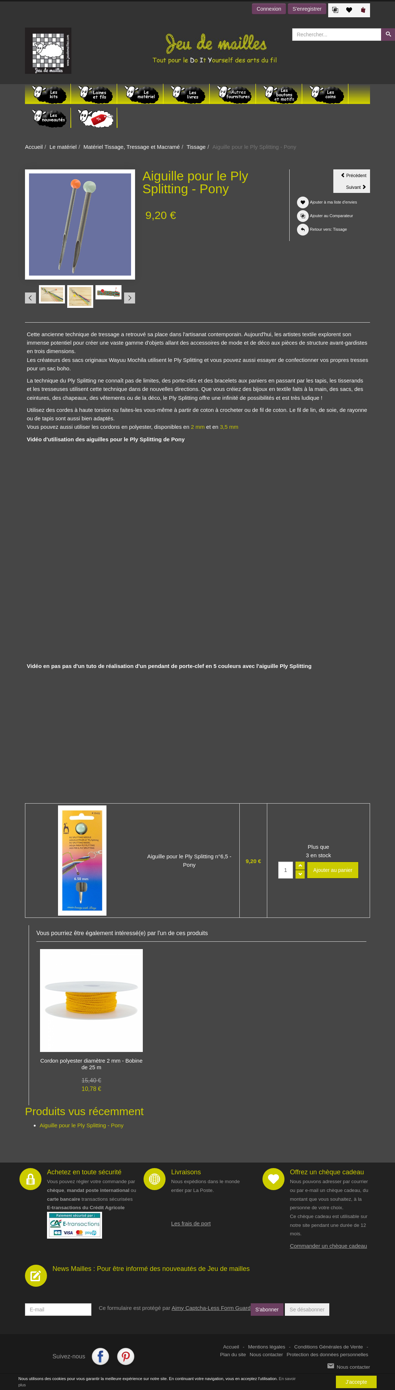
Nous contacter (266, 1354)
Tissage (196, 147)
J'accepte (356, 1382)
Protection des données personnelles (327, 1354)
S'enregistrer (307, 9)
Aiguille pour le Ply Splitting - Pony (81, 1125)
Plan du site (233, 1354)
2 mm (198, 427)
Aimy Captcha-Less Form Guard (210, 1308)
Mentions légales (266, 1347)
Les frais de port (191, 1223)
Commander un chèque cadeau (328, 1246)
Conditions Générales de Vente (328, 1347)
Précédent (355, 176)
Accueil (34, 147)
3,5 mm (229, 427)
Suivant (358, 188)
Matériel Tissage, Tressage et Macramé (131, 147)
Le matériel (63, 147)
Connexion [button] (269, 9)
